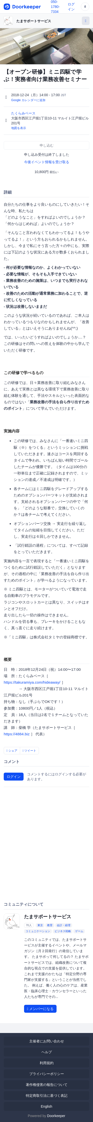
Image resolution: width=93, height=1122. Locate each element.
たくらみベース (23, 113)
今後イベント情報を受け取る (46, 162)
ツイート (29, 750)
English (46, 1106)
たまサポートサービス (33, 21)
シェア (11, 750)
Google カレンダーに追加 (28, 100)
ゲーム (79, 931)
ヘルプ (46, 1052)
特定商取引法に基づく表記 (46, 1096)
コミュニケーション (38, 931)
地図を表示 (18, 128)
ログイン (14, 777)
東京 (40, 925)
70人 (28, 925)
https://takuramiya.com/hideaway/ (32, 682)
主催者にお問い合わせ (46, 1041)
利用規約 (47, 1063)
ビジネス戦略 (63, 931)
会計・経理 (63, 925)
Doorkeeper (56, 1116)
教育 (50, 925)
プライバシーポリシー (46, 1074)
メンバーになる (40, 1009)
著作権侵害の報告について (46, 1085)
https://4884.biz (17, 734)
